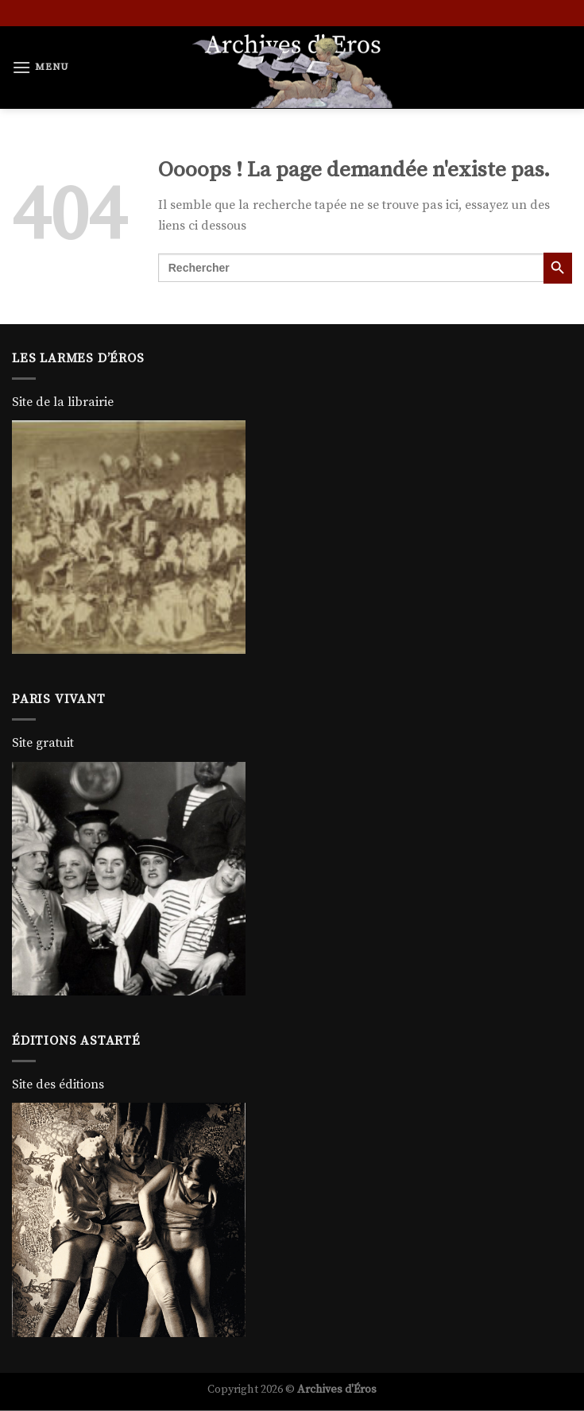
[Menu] (40, 67)
